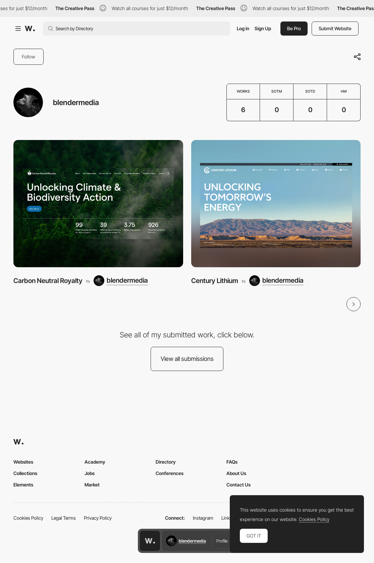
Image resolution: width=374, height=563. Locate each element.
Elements (23, 484)
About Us (236, 473)
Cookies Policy (28, 518)
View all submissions (187, 358)
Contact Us (238, 484)
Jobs (90, 473)
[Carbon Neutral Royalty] (98, 203)
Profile (222, 541)
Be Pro (294, 28)
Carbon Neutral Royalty (48, 281)
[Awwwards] (30, 28)
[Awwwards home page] (150, 541)
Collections (25, 473)
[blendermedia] (121, 280)
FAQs (231, 462)
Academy (95, 462)
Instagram (203, 518)
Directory (166, 462)
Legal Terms (63, 518)
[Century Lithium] (276, 203)
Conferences (169, 473)
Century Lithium (214, 281)
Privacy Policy (98, 518)
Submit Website (335, 28)
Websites (23, 462)
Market (92, 484)
